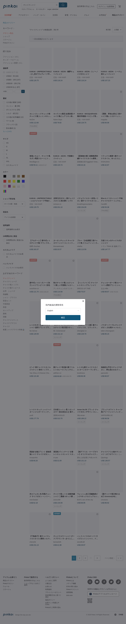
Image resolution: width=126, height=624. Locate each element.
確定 (63, 318)
